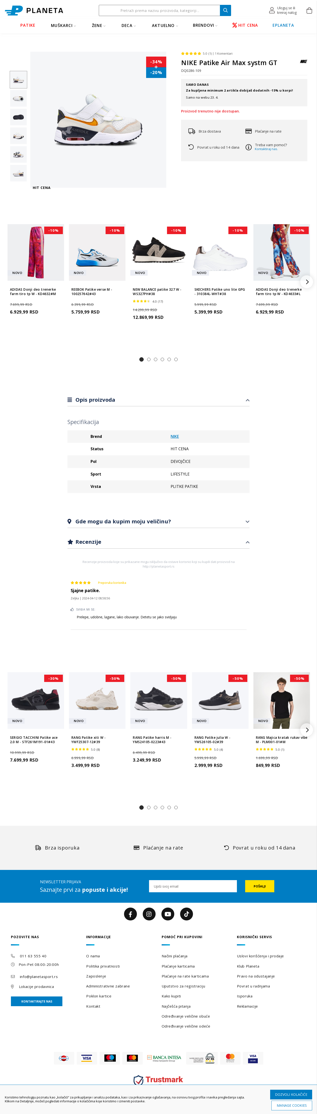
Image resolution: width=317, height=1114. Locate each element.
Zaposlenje (96, 976)
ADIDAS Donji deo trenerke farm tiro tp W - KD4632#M (33, 292)
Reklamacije (247, 1006)
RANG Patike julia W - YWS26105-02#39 (212, 740)
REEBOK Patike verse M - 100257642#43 (91, 292)
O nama (93, 955)
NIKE (175, 436)
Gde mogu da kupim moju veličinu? (122, 521)
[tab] (158, 400)
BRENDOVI (203, 25)
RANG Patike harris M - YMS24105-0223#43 (152, 740)
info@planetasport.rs (39, 976)
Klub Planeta (248, 966)
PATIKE (27, 25)
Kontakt (93, 1006)
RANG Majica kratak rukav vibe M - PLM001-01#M (282, 740)
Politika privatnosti (103, 966)
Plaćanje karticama (178, 966)
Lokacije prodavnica (36, 986)
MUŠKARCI (62, 25)
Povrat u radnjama (253, 986)
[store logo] (34, 11)
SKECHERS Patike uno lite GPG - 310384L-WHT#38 (219, 292)
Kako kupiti (171, 996)
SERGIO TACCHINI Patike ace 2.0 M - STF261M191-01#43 (34, 740)
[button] (283, 10)
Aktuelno (163, 25)
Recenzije (87, 541)
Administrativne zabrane (108, 986)
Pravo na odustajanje (256, 976)
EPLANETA (283, 25)
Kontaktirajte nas (36, 1001)
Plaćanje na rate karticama (185, 976)
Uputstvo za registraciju (183, 986)
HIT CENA (245, 25)
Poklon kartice (98, 996)
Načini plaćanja (175, 955)
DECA (127, 25)
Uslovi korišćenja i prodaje (260, 955)
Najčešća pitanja (176, 1006)
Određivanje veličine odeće (186, 1026)
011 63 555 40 (33, 955)
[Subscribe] (259, 886)
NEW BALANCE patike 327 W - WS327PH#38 (157, 292)
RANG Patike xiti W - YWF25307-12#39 (88, 740)
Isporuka (244, 996)
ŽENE (97, 25)
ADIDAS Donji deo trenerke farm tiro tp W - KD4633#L (279, 292)
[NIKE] (303, 63)
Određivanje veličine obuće (186, 1016)
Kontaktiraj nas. (266, 149)
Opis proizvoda (94, 399)
